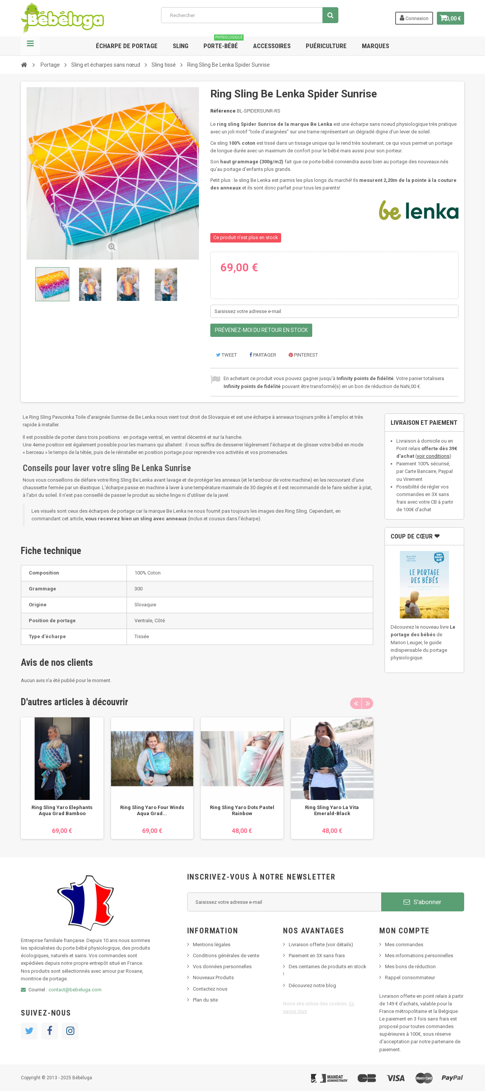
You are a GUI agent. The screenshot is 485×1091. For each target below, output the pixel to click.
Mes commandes (404, 944)
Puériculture (326, 46)
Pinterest (303, 355)
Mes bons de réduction (410, 966)
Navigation (30, 45)
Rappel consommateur (410, 977)
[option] (62, 778)
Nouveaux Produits (213, 977)
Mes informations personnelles (419, 955)
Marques (375, 46)
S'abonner (422, 902)
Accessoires (272, 46)
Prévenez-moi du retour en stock (261, 330)
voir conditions (433, 456)
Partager (262, 355)
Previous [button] (355, 703)
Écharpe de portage (127, 46)
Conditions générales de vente (226, 955)
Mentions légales (211, 944)
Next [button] (367, 703)
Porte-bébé (223, 43)
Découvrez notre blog (312, 985)
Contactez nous (210, 989)
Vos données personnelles (222, 966)
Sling (180, 46)
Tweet (226, 355)
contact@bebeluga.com (75, 989)
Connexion (410, 17)
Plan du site (205, 1000)
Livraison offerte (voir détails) (321, 944)
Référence (223, 111)
